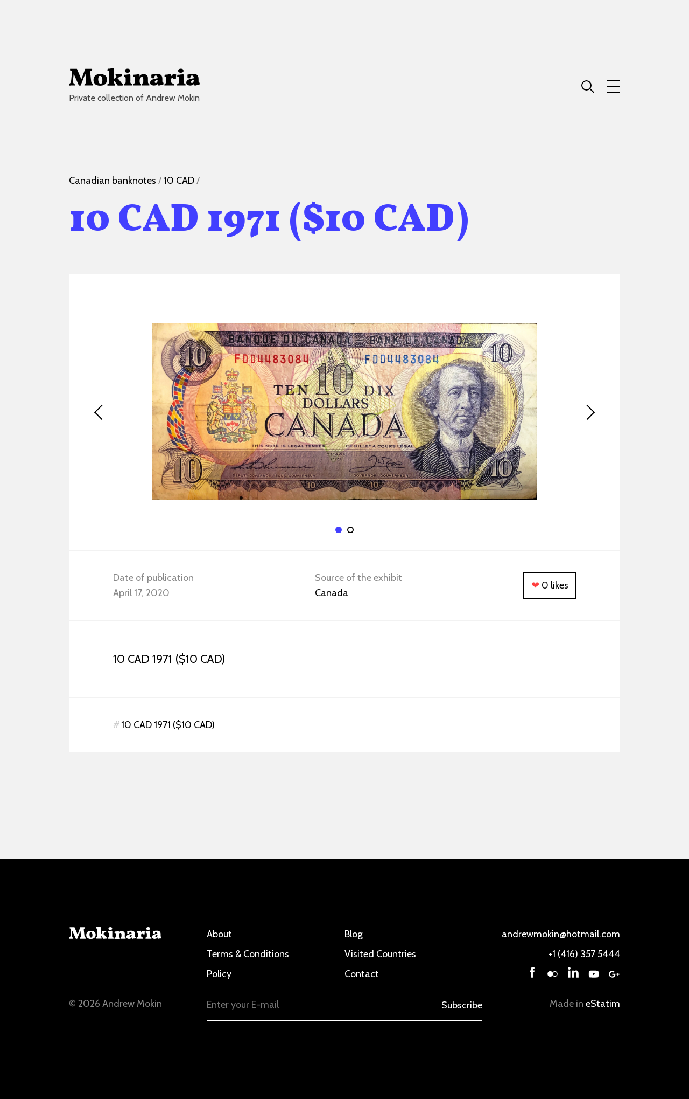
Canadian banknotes (112, 180)
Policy (219, 974)
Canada (331, 593)
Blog (353, 934)
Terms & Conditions (248, 954)
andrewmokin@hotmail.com (561, 934)
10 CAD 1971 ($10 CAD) (168, 725)
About (219, 934)
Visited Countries (380, 954)
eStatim (603, 1004)
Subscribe (461, 1005)
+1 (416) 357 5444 (584, 954)
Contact (361, 974)
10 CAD (179, 180)
